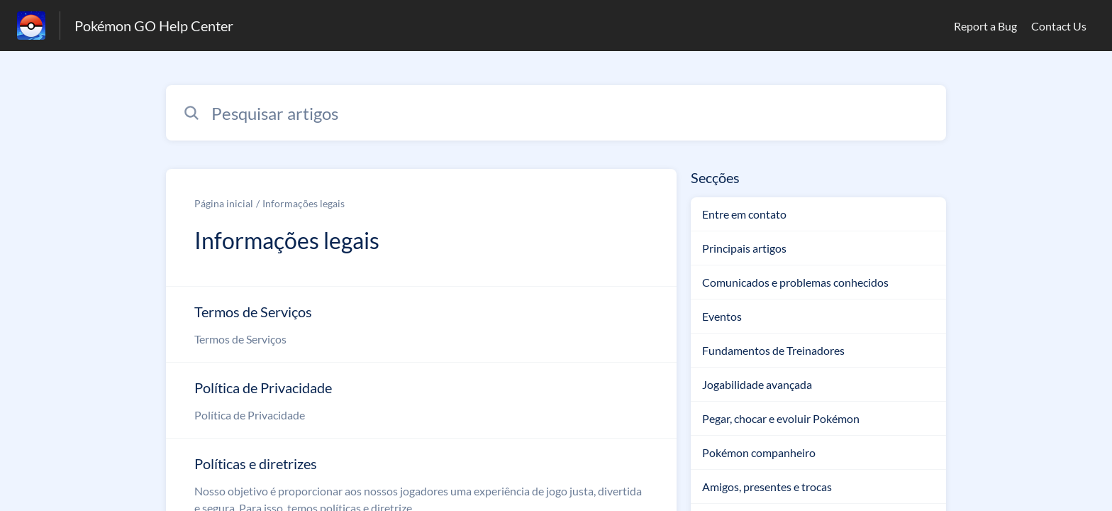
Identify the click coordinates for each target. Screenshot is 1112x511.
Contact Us (1058, 26)
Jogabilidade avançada (757, 384)
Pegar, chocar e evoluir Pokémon (781, 418)
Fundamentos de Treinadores (773, 350)
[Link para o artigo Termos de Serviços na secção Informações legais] (421, 324)
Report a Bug (985, 26)
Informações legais (303, 203)
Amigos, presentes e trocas (767, 486)
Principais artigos (744, 248)
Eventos (722, 316)
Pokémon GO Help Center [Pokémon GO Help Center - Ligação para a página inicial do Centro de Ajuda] (153, 25)
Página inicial (223, 203)
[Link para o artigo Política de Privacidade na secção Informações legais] (421, 400)
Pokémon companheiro (759, 452)
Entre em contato (744, 214)
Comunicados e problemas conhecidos (795, 282)
